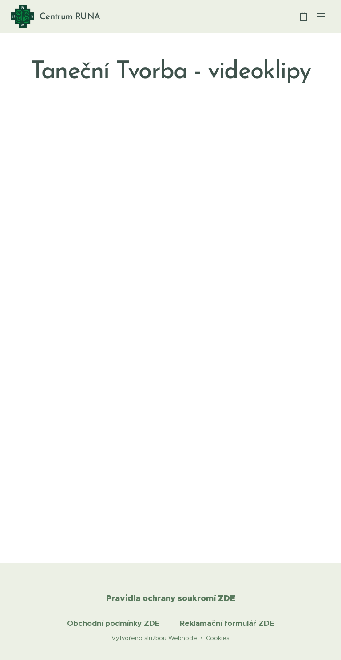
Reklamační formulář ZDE (226, 623)
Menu (321, 16)
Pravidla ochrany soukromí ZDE (170, 598)
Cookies (218, 638)
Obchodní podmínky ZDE (113, 623)
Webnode (182, 638)
